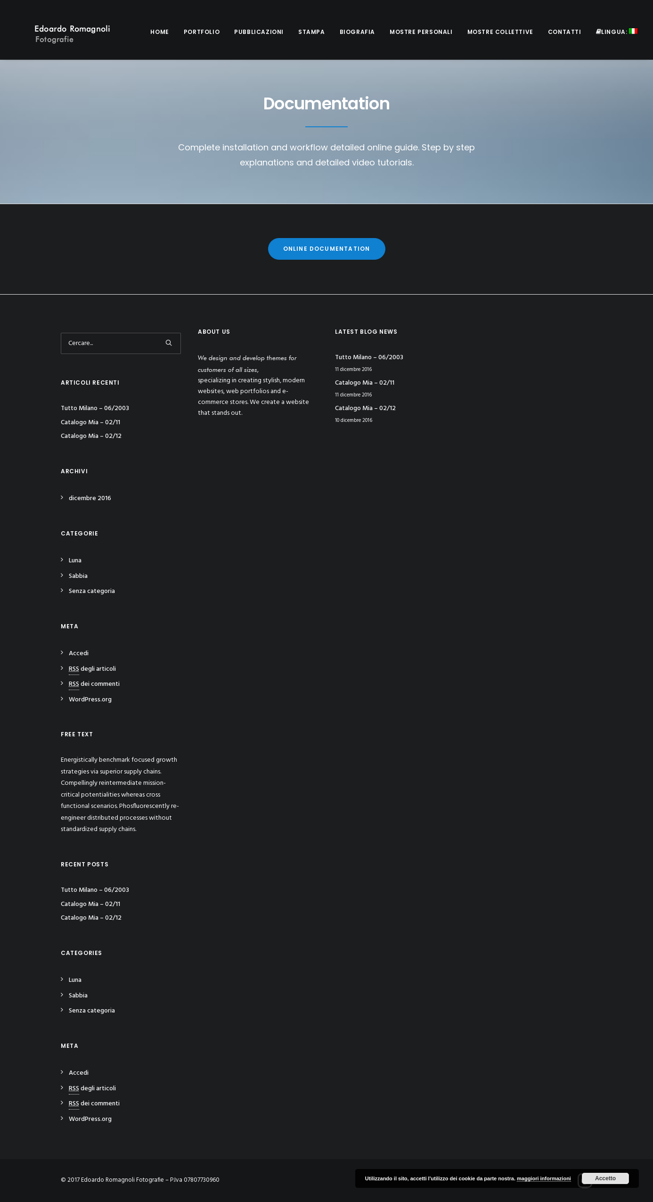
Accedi (79, 653)
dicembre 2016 (90, 498)
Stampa (311, 32)
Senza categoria (92, 591)
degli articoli (92, 669)
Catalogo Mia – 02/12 (91, 436)
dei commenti (94, 684)
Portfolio (202, 32)
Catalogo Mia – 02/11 (90, 422)
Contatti (564, 32)
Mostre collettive (500, 32)
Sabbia (78, 576)
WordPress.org (90, 699)
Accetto (605, 1178)
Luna (75, 560)
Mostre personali (421, 32)
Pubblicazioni (259, 32)
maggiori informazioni (544, 1178)
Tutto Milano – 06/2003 (95, 408)
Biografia (357, 32)
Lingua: (616, 32)
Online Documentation (326, 249)
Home (159, 32)
